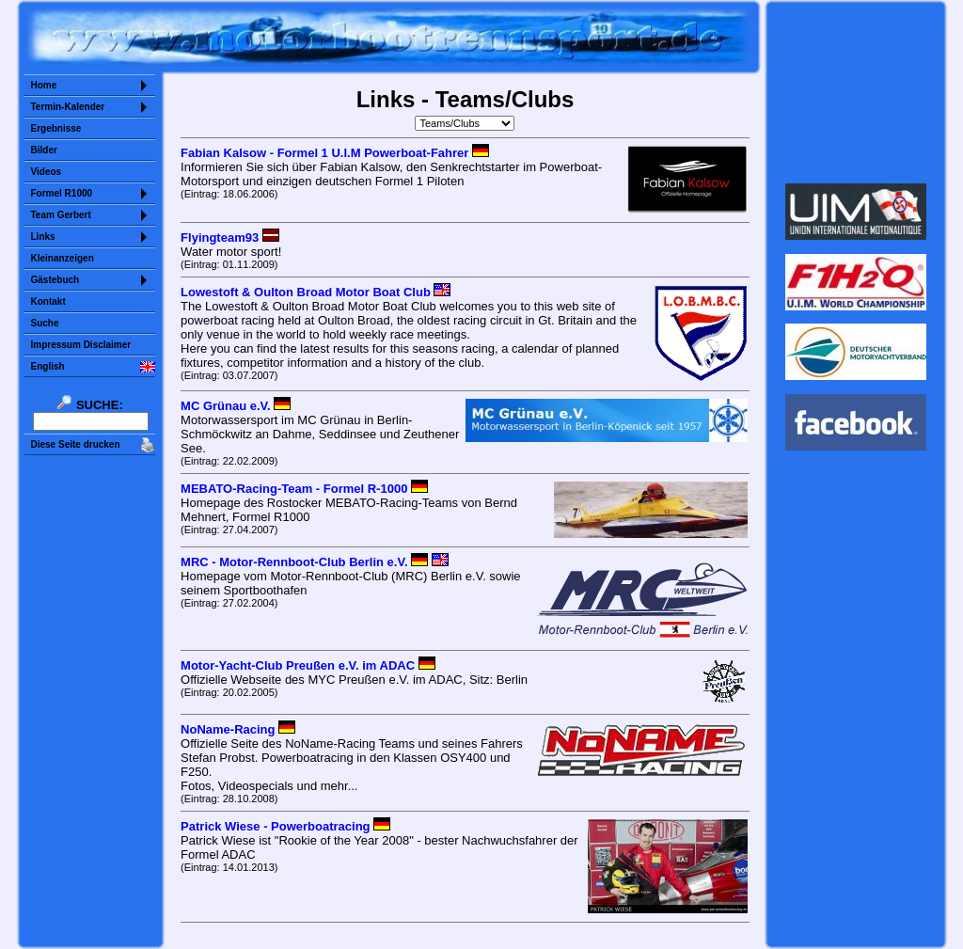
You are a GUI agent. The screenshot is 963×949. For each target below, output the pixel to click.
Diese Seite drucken (75, 444)
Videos (46, 171)
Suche (45, 323)
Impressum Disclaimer (81, 345)
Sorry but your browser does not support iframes (855, 92)
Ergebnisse (56, 128)
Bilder (44, 150)
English (48, 366)
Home (44, 85)
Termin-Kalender (68, 107)
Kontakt (48, 301)
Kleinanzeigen (62, 258)
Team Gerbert (61, 215)
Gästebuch (55, 280)
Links (43, 236)
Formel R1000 (62, 193)
